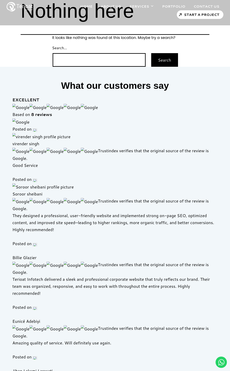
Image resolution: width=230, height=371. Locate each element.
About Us (105, 6)
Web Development (129, 310)
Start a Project (195, 14)
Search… (59, 47)
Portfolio (167, 6)
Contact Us (200, 6)
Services (136, 6)
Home (80, 6)
